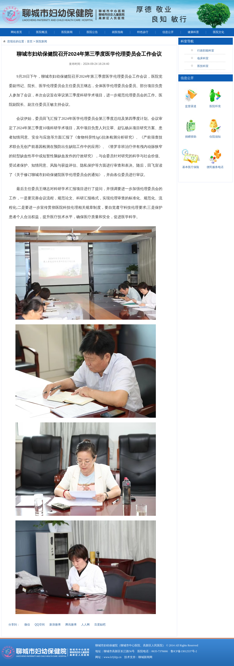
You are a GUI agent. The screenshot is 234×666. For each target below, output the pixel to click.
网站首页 (16, 32)
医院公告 (92, 32)
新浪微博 (55, 624)
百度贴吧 (100, 624)
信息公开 (168, 32)
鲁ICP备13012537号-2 (184, 651)
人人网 (85, 624)
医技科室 (202, 66)
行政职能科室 (205, 50)
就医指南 (117, 32)
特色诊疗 (142, 32)
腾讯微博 (71, 624)
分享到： (14, 624)
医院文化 (218, 32)
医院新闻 (67, 32)
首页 (30, 41)
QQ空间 (40, 624)
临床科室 (202, 58)
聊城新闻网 (145, 657)
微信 (27, 624)
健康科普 (193, 32)
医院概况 (41, 32)
